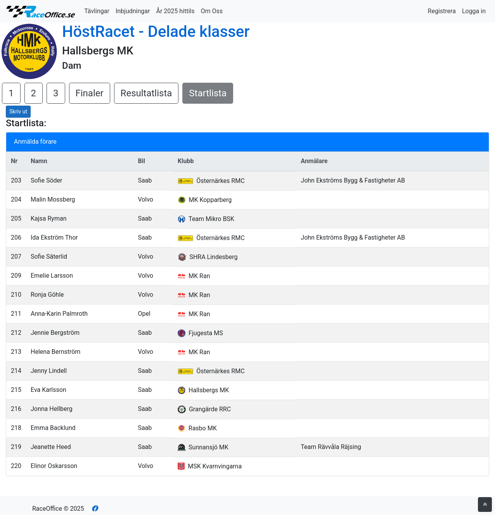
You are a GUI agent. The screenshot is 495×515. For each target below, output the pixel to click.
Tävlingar (96, 11)
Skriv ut (18, 111)
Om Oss (212, 11)
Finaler (90, 93)
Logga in (474, 11)
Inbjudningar (133, 11)
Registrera (442, 11)
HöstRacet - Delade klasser (155, 32)
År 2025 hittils (175, 11)
